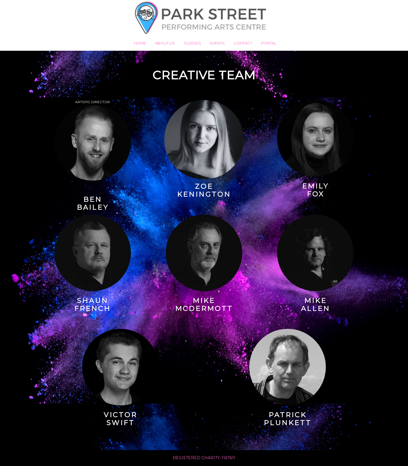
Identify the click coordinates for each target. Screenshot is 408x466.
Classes (192, 43)
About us (165, 43)
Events (217, 43)
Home (140, 43)
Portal (268, 43)
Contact (243, 43)
